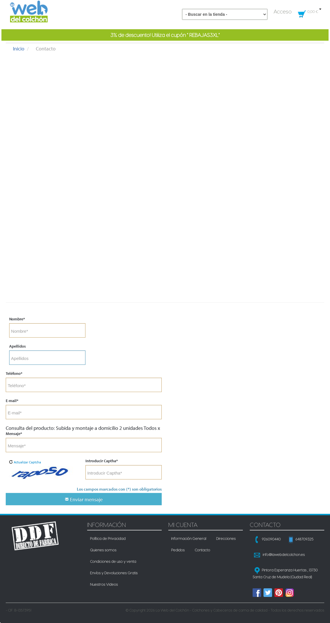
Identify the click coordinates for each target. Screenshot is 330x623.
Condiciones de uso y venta (113, 560)
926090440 (271, 539)
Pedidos (178, 549)
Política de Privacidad (108, 537)
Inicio (18, 48)
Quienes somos (103, 549)
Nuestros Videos (104, 583)
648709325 (304, 539)
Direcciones (226, 537)
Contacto (202, 549)
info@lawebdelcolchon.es (284, 555)
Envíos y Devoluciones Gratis (114, 572)
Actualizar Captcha (25, 462)
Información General (188, 537)
